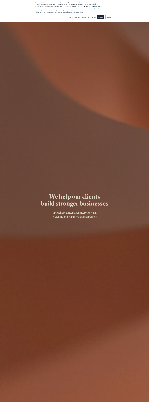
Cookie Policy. (73, 8)
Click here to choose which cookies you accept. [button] (82, 17)
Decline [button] (109, 17)
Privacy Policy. (95, 8)
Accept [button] (101, 17)
